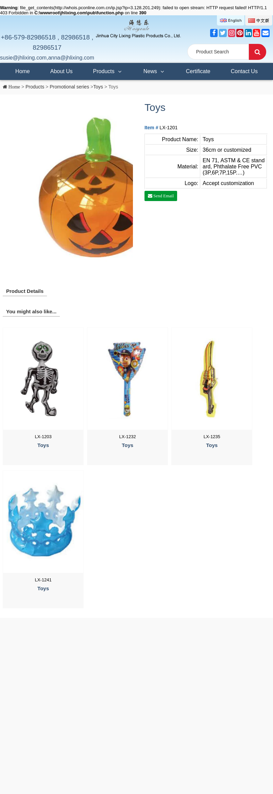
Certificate (198, 71)
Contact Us (244, 71)
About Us (61, 71)
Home (22, 71)
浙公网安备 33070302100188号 (131, 771)
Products (108, 69)
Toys (98, 86)
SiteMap (10, 761)
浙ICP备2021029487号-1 (74, 771)
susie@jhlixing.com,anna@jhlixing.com (47, 58)
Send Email (163, 196)
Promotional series (69, 86)
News (154, 69)
